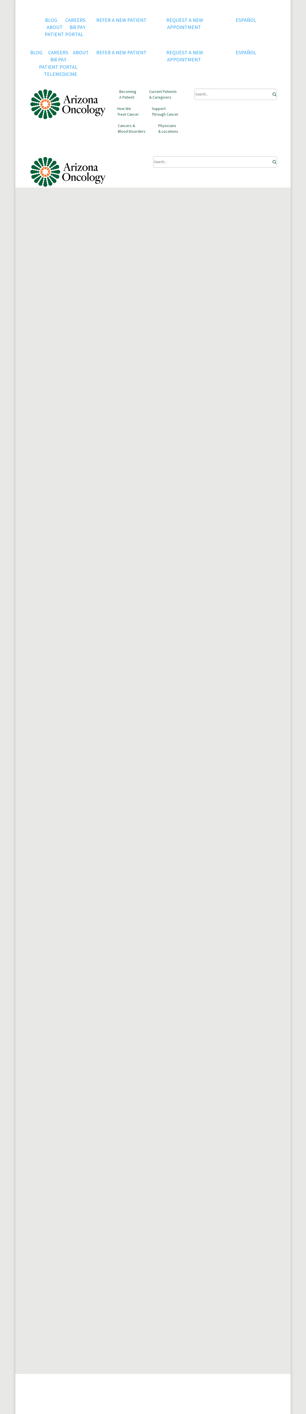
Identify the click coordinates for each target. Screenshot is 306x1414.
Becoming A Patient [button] (127, 94)
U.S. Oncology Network (116, 1238)
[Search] (272, 93)
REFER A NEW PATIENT (122, 20)
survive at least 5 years (179, 537)
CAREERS (75, 20)
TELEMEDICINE (60, 74)
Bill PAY (77, 27)
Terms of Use (105, 1252)
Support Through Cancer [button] (165, 111)
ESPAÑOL (246, 20)
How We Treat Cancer (128, 111)
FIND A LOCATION (56, 1110)
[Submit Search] (235, 94)
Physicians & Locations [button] (168, 128)
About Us (39, 1238)
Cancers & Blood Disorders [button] (131, 128)
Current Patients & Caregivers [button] (163, 94)
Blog (52, 252)
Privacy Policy (105, 1245)
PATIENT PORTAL (64, 34)
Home (35, 252)
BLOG (51, 20)
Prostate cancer (46, 428)
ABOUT (55, 27)
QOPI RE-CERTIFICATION (56, 1252)
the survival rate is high (157, 523)
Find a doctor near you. (53, 1060)
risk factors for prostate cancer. (117, 574)
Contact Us (41, 1259)
